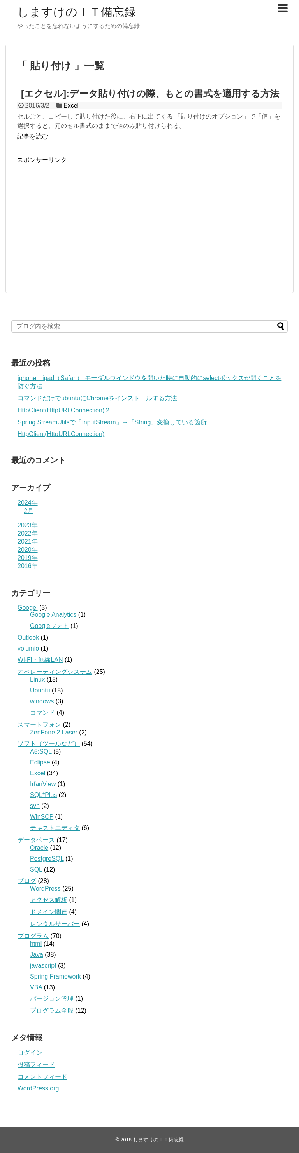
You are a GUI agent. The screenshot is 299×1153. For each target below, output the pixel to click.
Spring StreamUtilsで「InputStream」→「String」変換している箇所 (112, 422)
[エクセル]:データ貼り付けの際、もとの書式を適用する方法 (150, 93)
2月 (28, 511)
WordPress (45, 888)
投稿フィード (36, 1064)
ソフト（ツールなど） (49, 743)
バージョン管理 (52, 998)
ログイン (30, 1052)
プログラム (33, 936)
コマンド (42, 712)
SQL (36, 869)
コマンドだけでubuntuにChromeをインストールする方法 (97, 398)
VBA (36, 987)
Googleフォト (49, 626)
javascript (43, 965)
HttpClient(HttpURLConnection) (61, 434)
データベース (36, 840)
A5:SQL (40, 751)
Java (36, 954)
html (36, 943)
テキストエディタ (55, 828)
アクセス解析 (48, 900)
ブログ (27, 880)
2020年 (28, 549)
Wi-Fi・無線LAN (40, 659)
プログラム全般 (52, 1010)
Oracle (39, 847)
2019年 (28, 558)
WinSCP (41, 816)
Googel (28, 607)
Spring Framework (55, 976)
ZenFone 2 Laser (53, 732)
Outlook (28, 637)
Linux (37, 679)
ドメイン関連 (48, 912)
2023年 (28, 525)
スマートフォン (39, 724)
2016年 (28, 566)
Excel (71, 105)
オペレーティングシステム (55, 671)
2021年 (28, 541)
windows (42, 701)
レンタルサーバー (55, 924)
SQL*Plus (43, 795)
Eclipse (40, 762)
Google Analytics (53, 614)
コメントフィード (42, 1076)
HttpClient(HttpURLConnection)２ (64, 410)
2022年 (28, 533)
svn (35, 805)
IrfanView (43, 784)
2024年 (28, 502)
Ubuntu (40, 690)
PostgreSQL (47, 858)
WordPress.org (38, 1088)
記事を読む (32, 136)
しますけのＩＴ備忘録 (76, 11)
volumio (28, 648)
